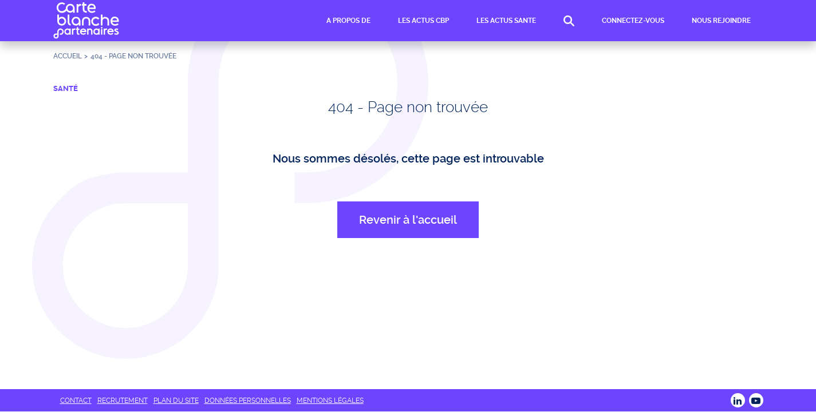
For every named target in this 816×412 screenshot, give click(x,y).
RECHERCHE (569, 21)
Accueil (67, 56)
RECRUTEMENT (122, 401)
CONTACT (76, 401)
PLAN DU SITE (176, 401)
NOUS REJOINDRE (721, 21)
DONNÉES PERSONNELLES (247, 401)
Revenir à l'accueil (408, 220)
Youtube (756, 400)
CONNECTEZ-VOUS (633, 21)
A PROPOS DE (348, 21)
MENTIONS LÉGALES (330, 401)
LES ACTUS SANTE (506, 21)
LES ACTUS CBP (423, 21)
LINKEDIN (738, 400)
